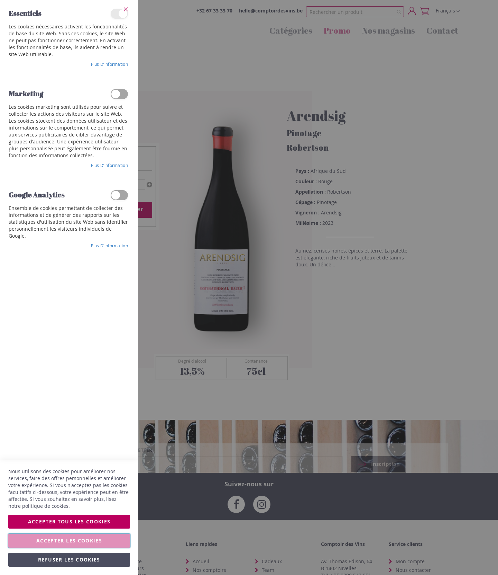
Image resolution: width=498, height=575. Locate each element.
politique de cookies (45, 506)
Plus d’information (109, 64)
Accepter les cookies (69, 540)
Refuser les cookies (69, 559)
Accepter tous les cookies (69, 521)
